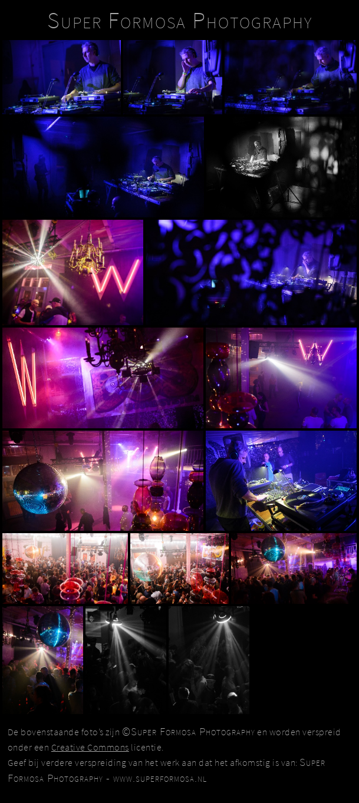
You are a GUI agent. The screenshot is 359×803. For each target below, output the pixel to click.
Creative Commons (90, 747)
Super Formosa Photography (179, 20)
